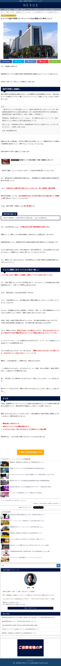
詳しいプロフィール (30, 608)
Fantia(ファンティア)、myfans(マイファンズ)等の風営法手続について (20, 629)
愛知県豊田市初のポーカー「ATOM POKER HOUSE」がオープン (19, 621)
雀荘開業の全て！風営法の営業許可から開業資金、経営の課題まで (46, 503)
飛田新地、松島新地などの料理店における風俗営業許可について (19, 633)
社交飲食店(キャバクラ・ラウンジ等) (9, 15)
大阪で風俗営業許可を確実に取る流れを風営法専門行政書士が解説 (19, 625)
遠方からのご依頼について (47, 9)
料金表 (19, 9)
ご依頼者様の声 (27, 9)
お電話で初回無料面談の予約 (30, 452)
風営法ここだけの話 (36, 9)
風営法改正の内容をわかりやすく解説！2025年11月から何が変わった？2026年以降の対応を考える (28, 617)
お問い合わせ (57, 9)
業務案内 (12, 9)
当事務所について (4, 9)
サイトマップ (30, 660)
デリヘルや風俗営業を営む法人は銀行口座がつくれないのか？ (14, 500)
